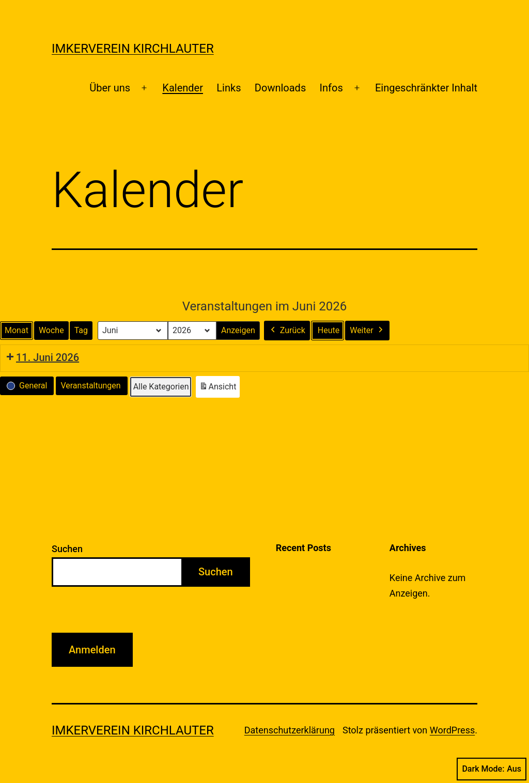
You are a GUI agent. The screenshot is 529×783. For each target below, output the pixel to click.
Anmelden (92, 650)
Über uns (109, 88)
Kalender (182, 88)
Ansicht (219, 389)
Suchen (67, 548)
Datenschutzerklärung (289, 730)
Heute (328, 330)
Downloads (280, 88)
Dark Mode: (491, 769)
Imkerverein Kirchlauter (133, 48)
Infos (331, 88)
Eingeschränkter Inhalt (426, 88)
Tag (81, 330)
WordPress (452, 730)
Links (228, 88)
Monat (16, 330)
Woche (51, 330)
